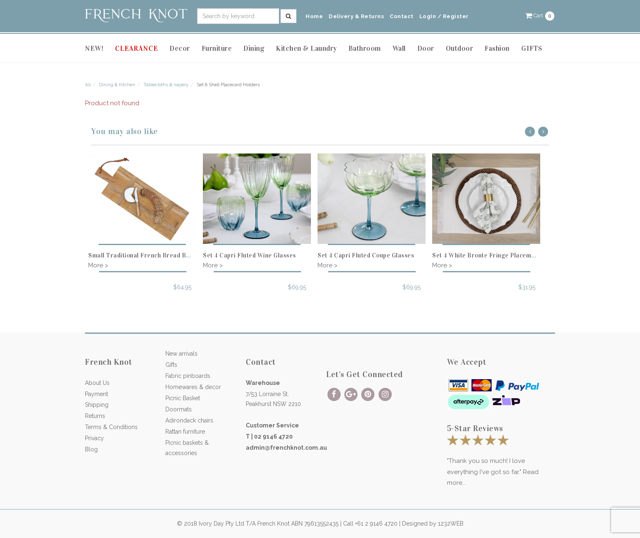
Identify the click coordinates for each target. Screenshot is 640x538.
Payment (96, 394)
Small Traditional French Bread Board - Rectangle (161, 255)
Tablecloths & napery (166, 84)
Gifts (171, 364)
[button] (540, 15)
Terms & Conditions (111, 427)
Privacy (94, 438)
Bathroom (364, 48)
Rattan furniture (185, 431)
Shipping (96, 404)
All (88, 84)
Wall (399, 48)
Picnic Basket (182, 398)
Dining (253, 48)
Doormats (178, 409)
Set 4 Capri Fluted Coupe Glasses (366, 255)
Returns (95, 416)
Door (425, 48)
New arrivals (181, 353)
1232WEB (451, 523)
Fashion (497, 48)
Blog (91, 449)
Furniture (217, 48)
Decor (179, 48)
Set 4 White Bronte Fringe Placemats (486, 255)
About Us (97, 383)
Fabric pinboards (187, 376)
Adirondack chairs (189, 420)
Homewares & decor (193, 387)
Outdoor (459, 48)
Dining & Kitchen (117, 84)
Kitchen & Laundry (306, 48)
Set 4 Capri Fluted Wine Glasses (249, 255)
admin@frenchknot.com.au (286, 447)
